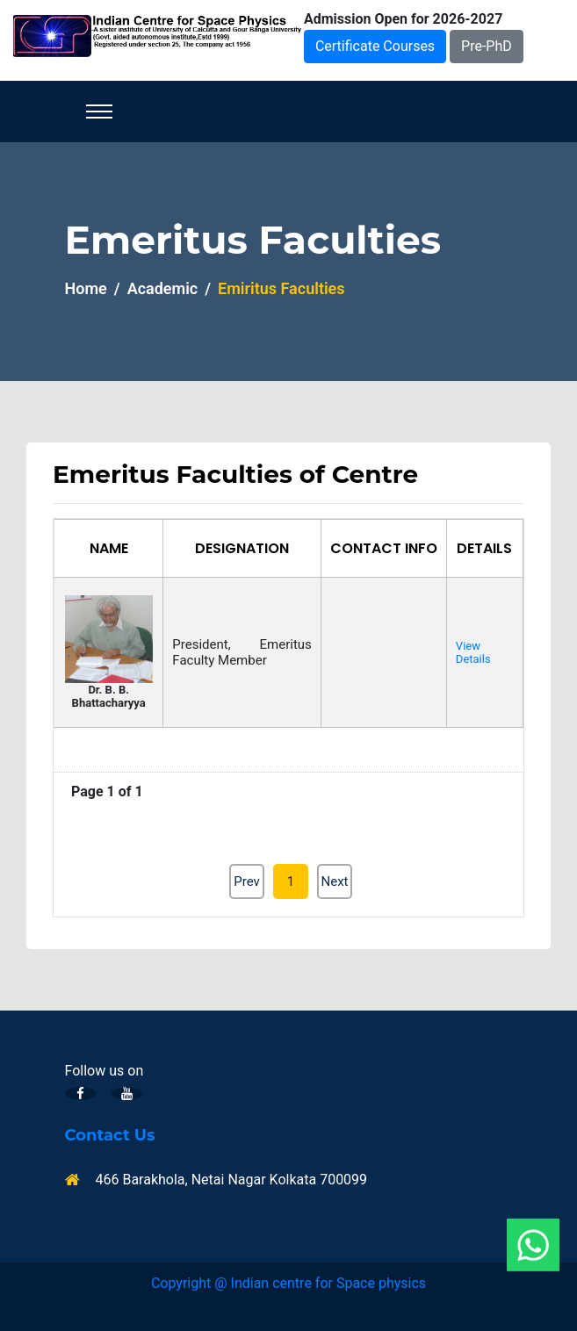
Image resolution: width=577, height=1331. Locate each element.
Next (334, 881)
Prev (247, 881)
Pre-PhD (486, 46)
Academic (162, 288)
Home (86, 288)
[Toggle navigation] (99, 111)
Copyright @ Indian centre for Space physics (288, 1283)
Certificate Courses (375, 46)
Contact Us (110, 1135)
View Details (473, 652)
